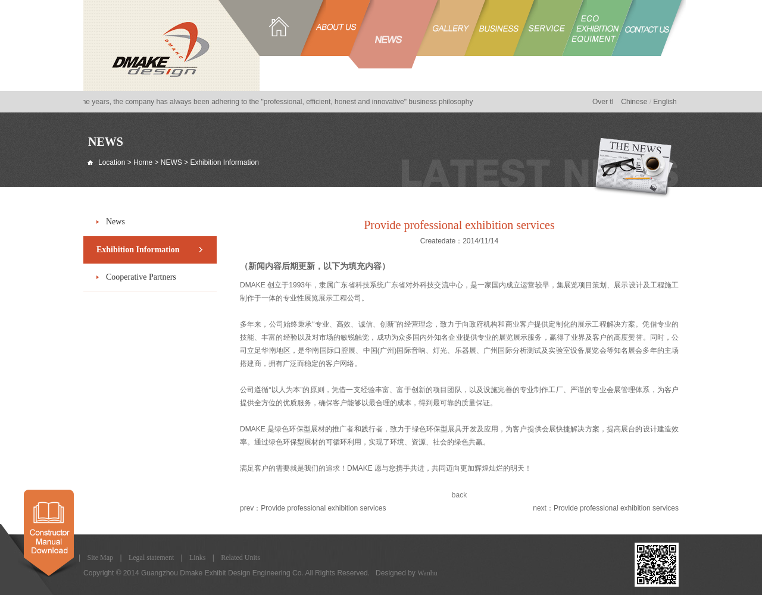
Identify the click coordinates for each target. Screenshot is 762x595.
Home (142, 162)
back (459, 495)
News (115, 221)
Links (197, 557)
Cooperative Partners (141, 277)
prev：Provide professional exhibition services (313, 508)
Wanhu (427, 573)
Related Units (240, 557)
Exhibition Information (138, 249)
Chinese (634, 102)
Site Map (100, 557)
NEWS (171, 162)
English (664, 102)
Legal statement (151, 557)
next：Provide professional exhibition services (606, 508)
